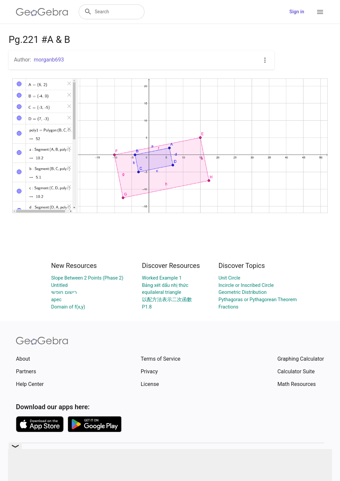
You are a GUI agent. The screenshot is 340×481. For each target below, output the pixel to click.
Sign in (297, 12)
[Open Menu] (320, 12)
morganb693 (49, 60)
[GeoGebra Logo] (42, 12)
